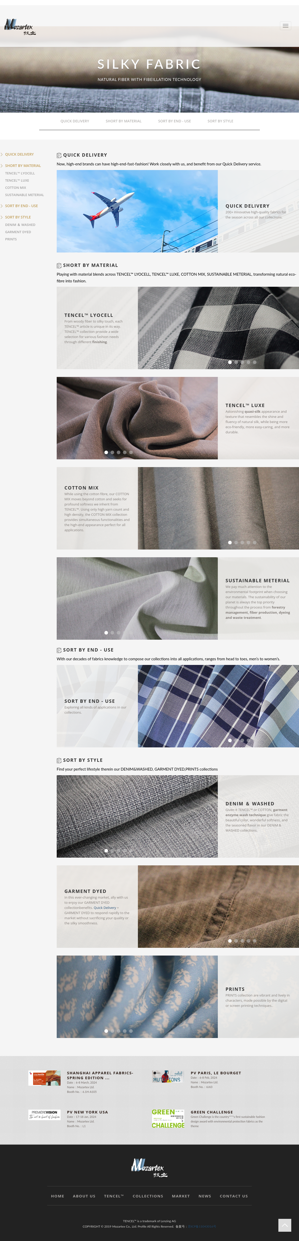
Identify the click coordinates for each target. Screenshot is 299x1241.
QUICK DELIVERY (77, 121)
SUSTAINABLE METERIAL (24, 194)
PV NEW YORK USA (87, 1112)
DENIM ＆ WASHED (20, 224)
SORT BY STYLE (222, 121)
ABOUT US (84, 1195)
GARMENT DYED (18, 232)
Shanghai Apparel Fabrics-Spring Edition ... (100, 1075)
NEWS (204, 1195)
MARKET (181, 1195)
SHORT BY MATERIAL (126, 121)
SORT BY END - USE (177, 121)
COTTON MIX (15, 187)
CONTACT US (234, 1195)
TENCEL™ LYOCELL (20, 173)
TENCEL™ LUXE (17, 180)
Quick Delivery (105, 907)
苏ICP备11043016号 (202, 1226)
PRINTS (11, 239)
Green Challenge (212, 1112)
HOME (57, 1195)
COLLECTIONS (148, 1195)
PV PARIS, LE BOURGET (216, 1072)
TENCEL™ (114, 1195)
